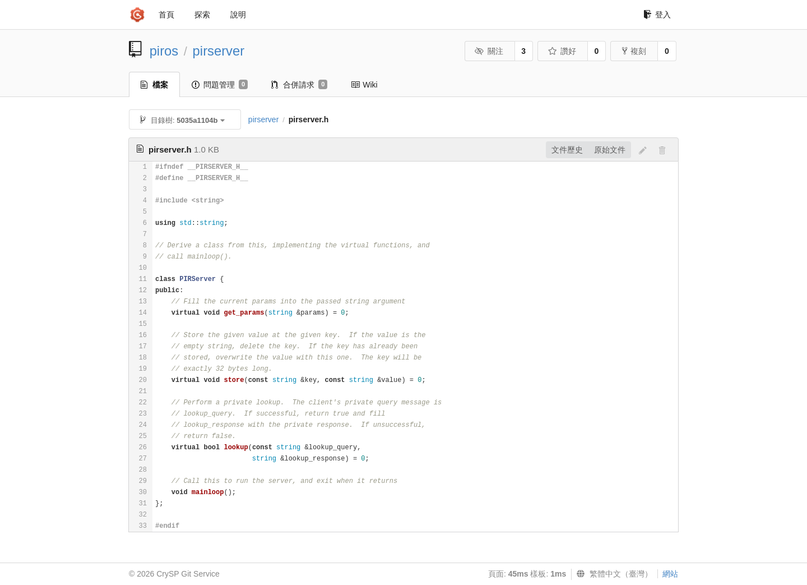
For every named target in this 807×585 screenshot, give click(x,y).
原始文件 (609, 149)
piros (164, 50)
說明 (238, 14)
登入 (657, 14)
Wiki (364, 84)
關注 (489, 51)
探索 (202, 14)
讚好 (562, 51)
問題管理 (220, 85)
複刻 (634, 51)
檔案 (154, 84)
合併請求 (299, 85)
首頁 (166, 14)
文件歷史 (567, 149)
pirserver (219, 50)
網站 (670, 573)
